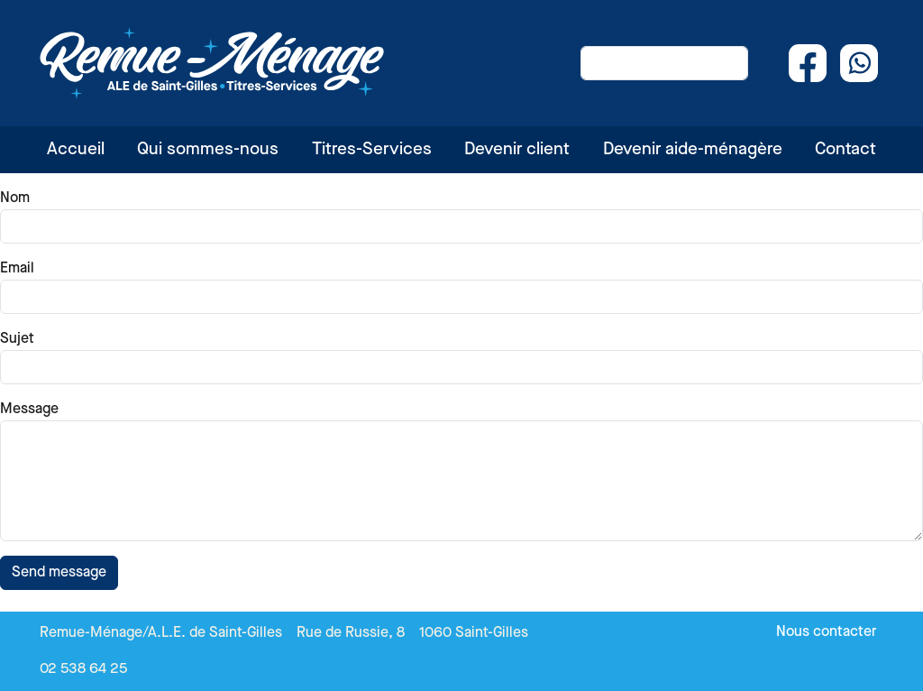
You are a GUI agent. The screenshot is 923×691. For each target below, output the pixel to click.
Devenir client (517, 149)
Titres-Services (372, 149)
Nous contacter (826, 631)
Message (29, 409)
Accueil (76, 149)
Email (17, 268)
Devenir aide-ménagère (692, 149)
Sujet (17, 338)
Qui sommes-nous (208, 149)
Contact (845, 149)
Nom (15, 198)
